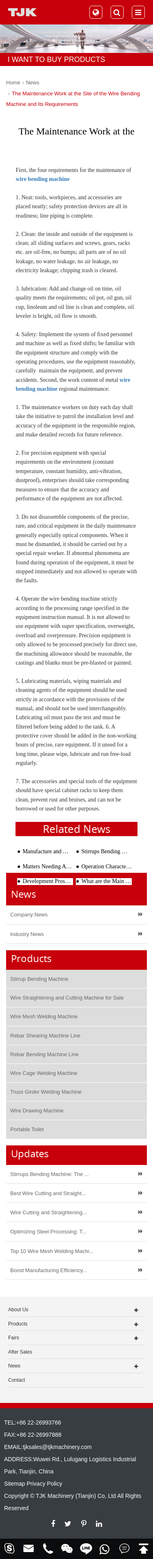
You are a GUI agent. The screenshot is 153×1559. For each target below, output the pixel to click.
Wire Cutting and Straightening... (48, 1212)
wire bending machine (42, 179)
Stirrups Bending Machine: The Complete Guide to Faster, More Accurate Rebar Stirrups (106, 851)
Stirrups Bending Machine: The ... (49, 1174)
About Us (18, 1309)
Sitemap (14, 1483)
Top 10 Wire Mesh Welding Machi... (51, 1251)
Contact (16, 1380)
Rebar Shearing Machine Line (45, 1036)
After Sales (20, 1352)
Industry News (27, 934)
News (33, 82)
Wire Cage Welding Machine (44, 1073)
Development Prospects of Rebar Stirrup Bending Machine (47, 881)
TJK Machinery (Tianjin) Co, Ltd (76, 1496)
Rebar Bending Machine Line (44, 1054)
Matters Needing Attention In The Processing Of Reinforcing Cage (47, 866)
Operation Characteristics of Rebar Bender (106, 866)
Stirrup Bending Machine (39, 979)
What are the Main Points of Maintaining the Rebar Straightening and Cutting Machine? (106, 881)
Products (17, 1324)
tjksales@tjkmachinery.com (57, 1447)
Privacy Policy (44, 1483)
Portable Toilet (27, 1129)
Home (13, 82)
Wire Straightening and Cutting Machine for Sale (67, 998)
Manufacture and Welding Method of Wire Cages (47, 851)
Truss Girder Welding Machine (46, 1092)
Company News (29, 915)
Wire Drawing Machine (37, 1111)
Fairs (13, 1338)
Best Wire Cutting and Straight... (48, 1193)
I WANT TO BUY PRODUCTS (56, 59)
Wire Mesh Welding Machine (44, 1016)
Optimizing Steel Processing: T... (48, 1232)
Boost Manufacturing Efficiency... (48, 1270)
